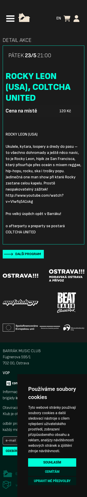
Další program (28, 254)
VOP (6, 372)
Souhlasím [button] (52, 462)
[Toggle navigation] (10, 18)
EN (58, 18)
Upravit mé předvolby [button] (52, 481)
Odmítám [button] (52, 471)
